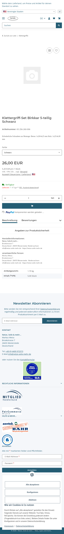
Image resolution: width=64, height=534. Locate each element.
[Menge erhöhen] (59, 198)
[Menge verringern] (5, 198)
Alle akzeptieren (32, 485)
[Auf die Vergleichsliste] (49, 50)
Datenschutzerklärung (25, 526)
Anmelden (32, 470)
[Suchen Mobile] (29, 25)
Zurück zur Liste (10, 35)
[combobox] (28, 11)
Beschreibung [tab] (9, 220)
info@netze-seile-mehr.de (19, 354)
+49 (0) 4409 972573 (14, 351)
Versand (23, 171)
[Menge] (28, 198)
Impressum (9, 526)
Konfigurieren (32, 492)
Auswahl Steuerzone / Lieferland (18, 174)
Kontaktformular (27, 359)
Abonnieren (52, 321)
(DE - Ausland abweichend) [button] (29, 187)
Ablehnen (32, 500)
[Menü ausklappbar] (3, 17)
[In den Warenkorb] (4, 44)
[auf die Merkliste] (56, 50)
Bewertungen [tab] (29, 220)
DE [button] (41, 18)
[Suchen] (59, 25)
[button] (49, 18)
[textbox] (28, 11)
